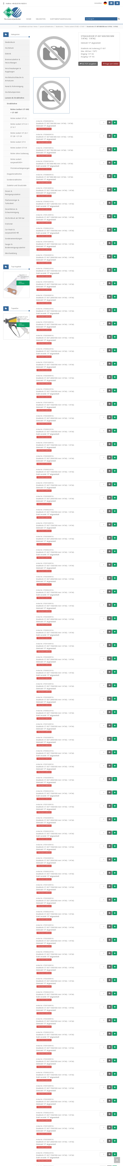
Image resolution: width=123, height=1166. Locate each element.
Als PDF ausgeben (88, 64)
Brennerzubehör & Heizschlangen (12, 61)
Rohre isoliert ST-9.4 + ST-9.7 (19, 125)
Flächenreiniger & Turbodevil (12, 201)
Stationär (9, 224)
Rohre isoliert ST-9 (18, 142)
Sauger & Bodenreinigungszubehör (15, 246)
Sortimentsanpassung (60, 19)
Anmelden (98, 3)
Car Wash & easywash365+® (12, 231)
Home (28, 19)
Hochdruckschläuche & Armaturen (14, 79)
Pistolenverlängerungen (20, 168)
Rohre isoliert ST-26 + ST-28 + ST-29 (19, 134)
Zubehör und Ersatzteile (16, 185)
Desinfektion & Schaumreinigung (12, 210)
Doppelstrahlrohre (14, 174)
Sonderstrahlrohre (14, 180)
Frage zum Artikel (110, 64)
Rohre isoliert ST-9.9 (18, 148)
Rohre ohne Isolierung (19, 153)
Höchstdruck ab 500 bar (15, 218)
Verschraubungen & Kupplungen (13, 70)
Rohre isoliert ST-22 (18, 118)
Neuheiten (40, 19)
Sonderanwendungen (13, 238)
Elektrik (8, 54)
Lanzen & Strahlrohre (47, 26)
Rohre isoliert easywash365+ (16, 161)
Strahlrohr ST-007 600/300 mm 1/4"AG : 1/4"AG (102, 26)
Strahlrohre (59, 26)
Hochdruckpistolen (12, 92)
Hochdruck (9, 48)
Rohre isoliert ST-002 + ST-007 (74, 26)
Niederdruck (10, 42)
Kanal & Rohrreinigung (14, 86)
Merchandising (11, 253)
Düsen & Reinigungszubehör (12, 192)
